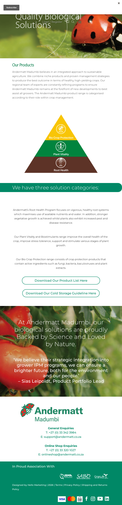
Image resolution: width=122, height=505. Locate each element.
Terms (58, 485)
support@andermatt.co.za (62, 437)
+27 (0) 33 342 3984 (62, 432)
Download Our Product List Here (61, 280)
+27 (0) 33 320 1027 (62, 450)
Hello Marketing (37, 485)
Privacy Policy (72, 485)
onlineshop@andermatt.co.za (63, 454)
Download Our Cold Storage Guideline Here (61, 293)
